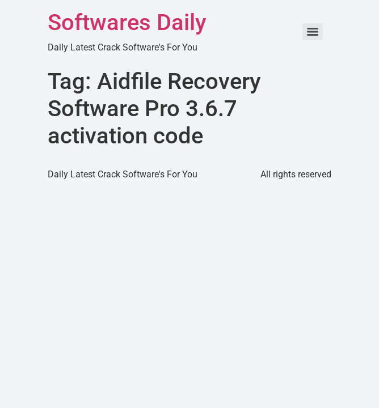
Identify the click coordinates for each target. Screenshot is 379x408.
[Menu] (312, 31)
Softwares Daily (127, 22)
